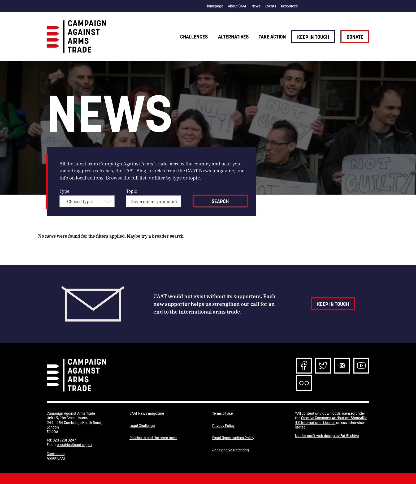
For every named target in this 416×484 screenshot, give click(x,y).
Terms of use (222, 413)
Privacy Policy (223, 425)
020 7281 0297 (64, 440)
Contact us (55, 453)
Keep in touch (313, 37)
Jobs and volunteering (230, 450)
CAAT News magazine (146, 413)
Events (270, 6)
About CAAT (237, 6)
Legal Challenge (142, 425)
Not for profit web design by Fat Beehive (327, 435)
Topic (131, 191)
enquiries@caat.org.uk (74, 444)
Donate (354, 37)
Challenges (194, 36)
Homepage (214, 6)
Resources (289, 6)
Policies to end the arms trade (153, 438)
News (256, 6)
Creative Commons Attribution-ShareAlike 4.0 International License (331, 420)
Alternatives (233, 36)
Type (64, 191)
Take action (272, 36)
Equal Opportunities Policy (233, 438)
